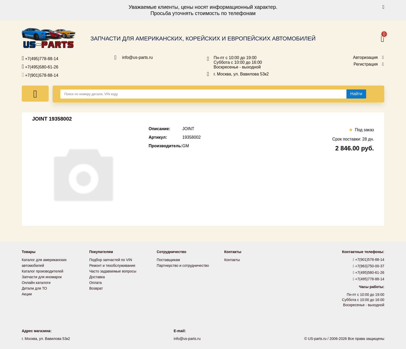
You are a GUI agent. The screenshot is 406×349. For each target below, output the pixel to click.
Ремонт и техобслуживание (112, 265)
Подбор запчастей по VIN (110, 260)
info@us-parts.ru (137, 57)
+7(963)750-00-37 (369, 266)
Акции (27, 294)
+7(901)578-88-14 (40, 75)
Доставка (97, 277)
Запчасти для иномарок (42, 277)
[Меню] (35, 94)
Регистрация (365, 64)
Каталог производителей (42, 271)
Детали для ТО (34, 288)
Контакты (232, 260)
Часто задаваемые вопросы (112, 271)
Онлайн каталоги (36, 283)
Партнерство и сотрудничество (183, 265)
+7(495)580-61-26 (40, 66)
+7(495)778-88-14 (40, 58)
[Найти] (356, 93)
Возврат (96, 288)
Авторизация (365, 57)
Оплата (95, 283)
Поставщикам (168, 260)
